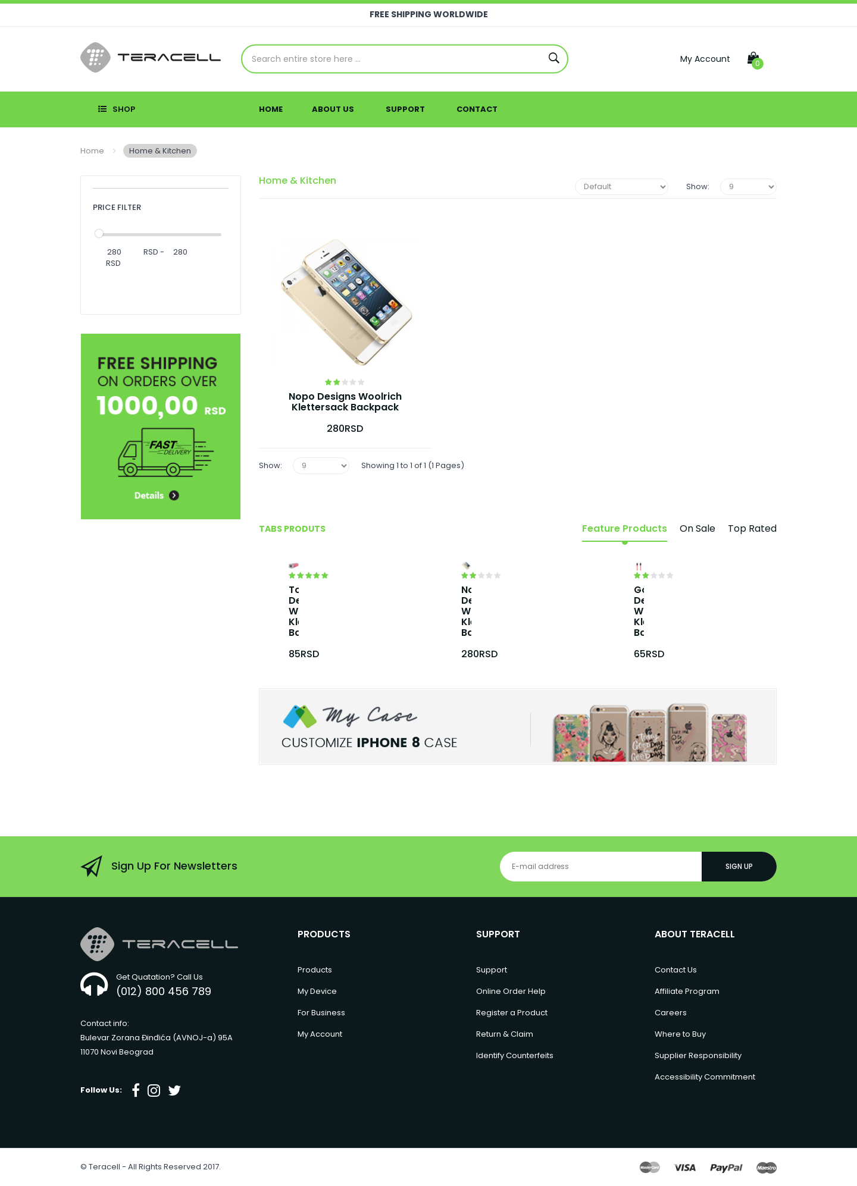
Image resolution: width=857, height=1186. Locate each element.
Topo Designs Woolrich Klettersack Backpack (294, 611)
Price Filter (117, 207)
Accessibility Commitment (705, 1077)
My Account (705, 59)
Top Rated (752, 528)
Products (315, 969)
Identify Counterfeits (514, 1055)
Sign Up (739, 866)
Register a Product (512, 1012)
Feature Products (624, 528)
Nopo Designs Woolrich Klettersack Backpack (345, 402)
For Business (321, 1012)
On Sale (697, 528)
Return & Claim (504, 1034)
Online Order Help (511, 991)
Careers (671, 1012)
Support (491, 969)
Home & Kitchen (160, 150)
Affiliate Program (687, 991)
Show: (697, 186)
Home (92, 150)
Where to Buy (680, 1034)
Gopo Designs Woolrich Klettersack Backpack (639, 611)
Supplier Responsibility (698, 1055)
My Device (317, 991)
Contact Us (676, 969)
